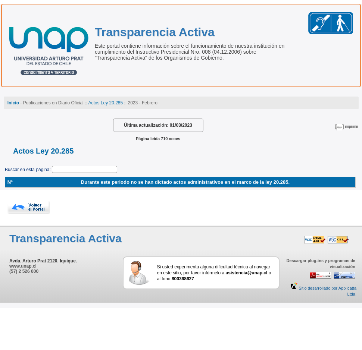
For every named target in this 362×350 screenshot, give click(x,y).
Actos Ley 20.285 (105, 102)
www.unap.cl (23, 266)
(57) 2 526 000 (23, 271)
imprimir (351, 126)
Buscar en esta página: (28, 169)
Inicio (13, 102)
